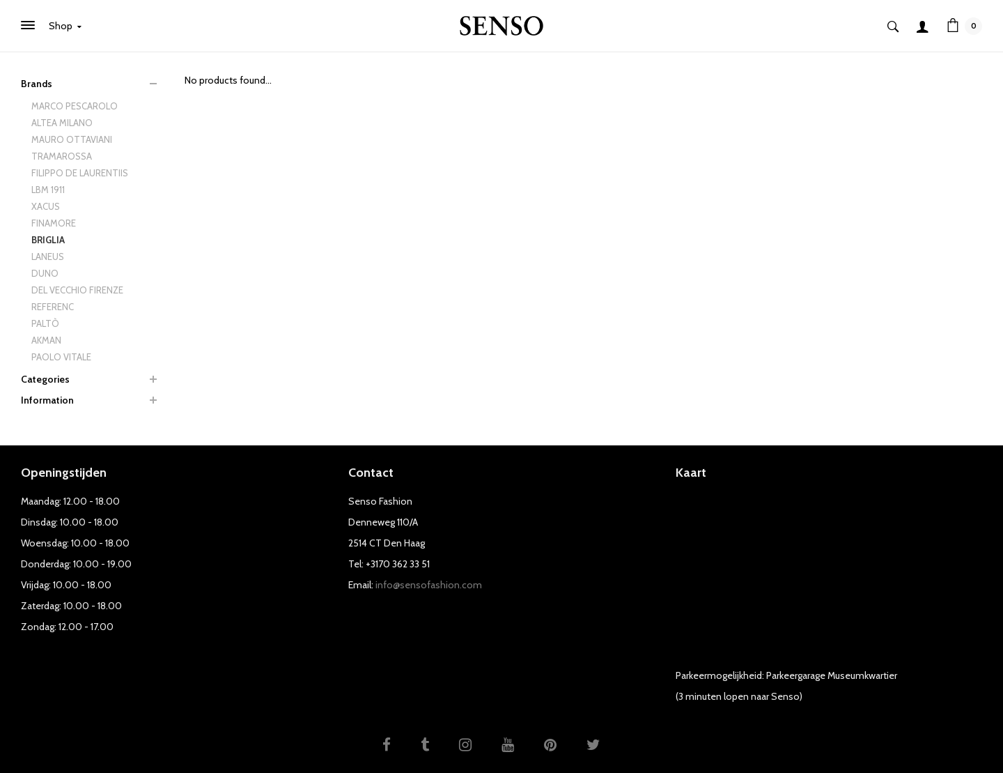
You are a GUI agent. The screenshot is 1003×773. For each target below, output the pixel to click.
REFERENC (52, 306)
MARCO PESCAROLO (74, 106)
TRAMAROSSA (61, 156)
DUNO (45, 273)
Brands (36, 83)
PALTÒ (45, 323)
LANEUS (47, 256)
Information (47, 400)
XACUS (45, 206)
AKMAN (46, 340)
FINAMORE (53, 223)
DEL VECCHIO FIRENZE (77, 290)
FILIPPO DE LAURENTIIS (79, 172)
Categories (45, 379)
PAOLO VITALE (61, 356)
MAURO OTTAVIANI (71, 139)
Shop (65, 26)
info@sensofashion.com (428, 585)
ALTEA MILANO (62, 122)
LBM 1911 (48, 189)
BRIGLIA (48, 239)
